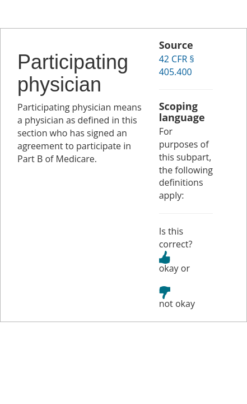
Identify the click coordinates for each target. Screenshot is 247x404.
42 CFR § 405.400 (176, 65)
